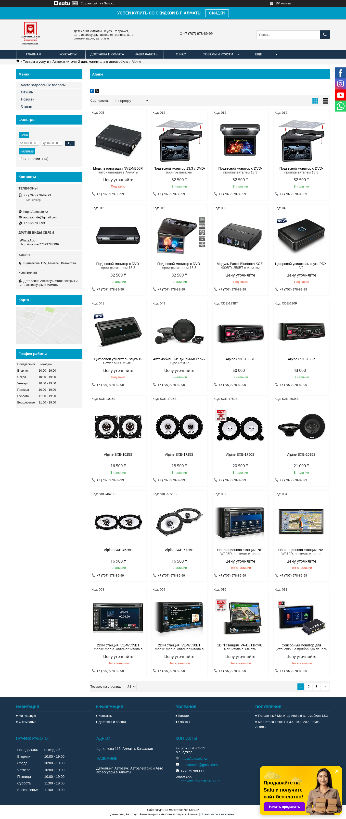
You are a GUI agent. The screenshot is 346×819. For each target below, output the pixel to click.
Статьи (26, 106)
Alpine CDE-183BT (240, 359)
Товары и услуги (218, 54)
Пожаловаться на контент (218, 814)
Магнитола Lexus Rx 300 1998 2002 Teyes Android (287, 724)
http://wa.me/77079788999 (40, 244)
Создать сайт (90, 3)
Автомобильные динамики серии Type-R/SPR (179, 361)
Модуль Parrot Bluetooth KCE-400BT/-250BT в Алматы (240, 266)
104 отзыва (283, 3)
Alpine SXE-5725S (179, 550)
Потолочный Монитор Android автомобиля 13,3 (293, 716)
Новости (27, 99)
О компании (28, 722)
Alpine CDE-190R (301, 359)
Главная (33, 54)
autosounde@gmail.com (40, 217)
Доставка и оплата (107, 54)
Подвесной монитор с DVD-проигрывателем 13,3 (240, 170)
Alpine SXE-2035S (301, 454)
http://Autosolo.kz (36, 212)
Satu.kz (194, 810)
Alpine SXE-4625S (118, 550)
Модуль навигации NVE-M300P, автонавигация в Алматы (118, 170)
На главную (27, 716)
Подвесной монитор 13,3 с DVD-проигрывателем (179, 170)
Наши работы (146, 54)
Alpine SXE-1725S (179, 454)
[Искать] (325, 34)
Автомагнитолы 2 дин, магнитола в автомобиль (90, 61)
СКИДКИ (217, 13)
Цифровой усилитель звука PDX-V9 (301, 266)
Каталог (184, 716)
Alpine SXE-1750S (240, 454)
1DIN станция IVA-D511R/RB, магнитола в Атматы (240, 647)
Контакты (68, 54)
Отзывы (27, 92)
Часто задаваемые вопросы (43, 85)
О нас (181, 54)
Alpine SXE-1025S (118, 454)
